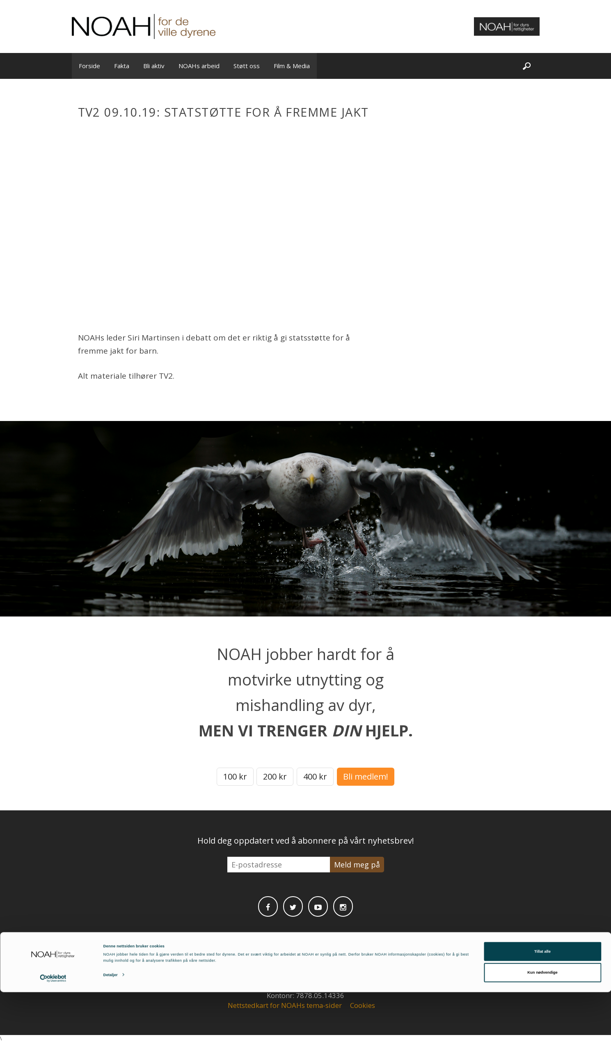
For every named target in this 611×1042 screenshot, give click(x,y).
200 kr (275, 776)
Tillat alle (542, 1001)
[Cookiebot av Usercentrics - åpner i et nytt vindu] (53, 1028)
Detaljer (110, 1025)
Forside (89, 66)
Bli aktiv (154, 66)
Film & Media (292, 66)
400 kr (315, 776)
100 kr (235, 776)
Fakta (121, 66)
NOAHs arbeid (199, 66)
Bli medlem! (365, 776)
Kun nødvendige (542, 1023)
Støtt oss (246, 66)
